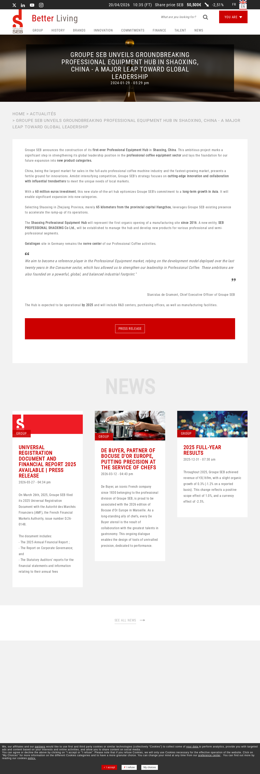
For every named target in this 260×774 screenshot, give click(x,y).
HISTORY (58, 30)
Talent (180, 30)
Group (38, 30)
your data (192, 746)
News (198, 30)
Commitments (132, 30)
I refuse (129, 767)
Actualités (43, 113)
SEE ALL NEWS (130, 620)
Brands (79, 30)
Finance (159, 30)
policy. (32, 758)
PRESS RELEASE (130, 329)
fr (234, 4)
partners (40, 746)
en (243, 6)
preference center (209, 755)
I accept (109, 767)
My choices (149, 767)
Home (18, 113)
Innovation (103, 30)
